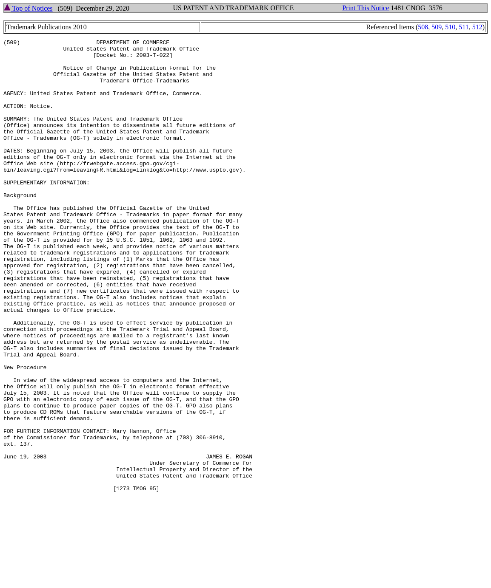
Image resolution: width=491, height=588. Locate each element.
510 (450, 27)
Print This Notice (365, 7)
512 (477, 27)
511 (463, 27)
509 (436, 27)
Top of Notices (28, 8)
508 (423, 27)
